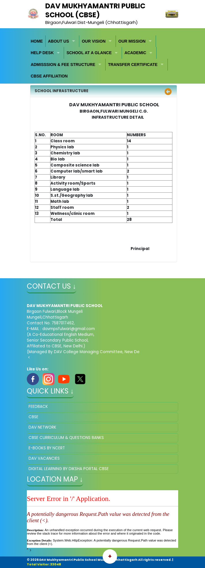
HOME (37, 41)
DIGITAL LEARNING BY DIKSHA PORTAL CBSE (69, 469)
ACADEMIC (135, 52)
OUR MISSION (132, 41)
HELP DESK (42, 52)
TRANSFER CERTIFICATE (133, 64)
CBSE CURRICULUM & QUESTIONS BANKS (66, 437)
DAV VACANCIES (44, 458)
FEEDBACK (38, 406)
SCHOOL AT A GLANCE (89, 52)
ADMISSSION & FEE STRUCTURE (63, 64)
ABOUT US (58, 41)
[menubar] (102, 58)
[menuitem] (37, 41)
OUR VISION (94, 41)
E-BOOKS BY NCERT (47, 448)
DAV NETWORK (42, 427)
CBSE (33, 417)
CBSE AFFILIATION (49, 76)
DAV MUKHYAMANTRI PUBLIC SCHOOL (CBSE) (95, 10)
